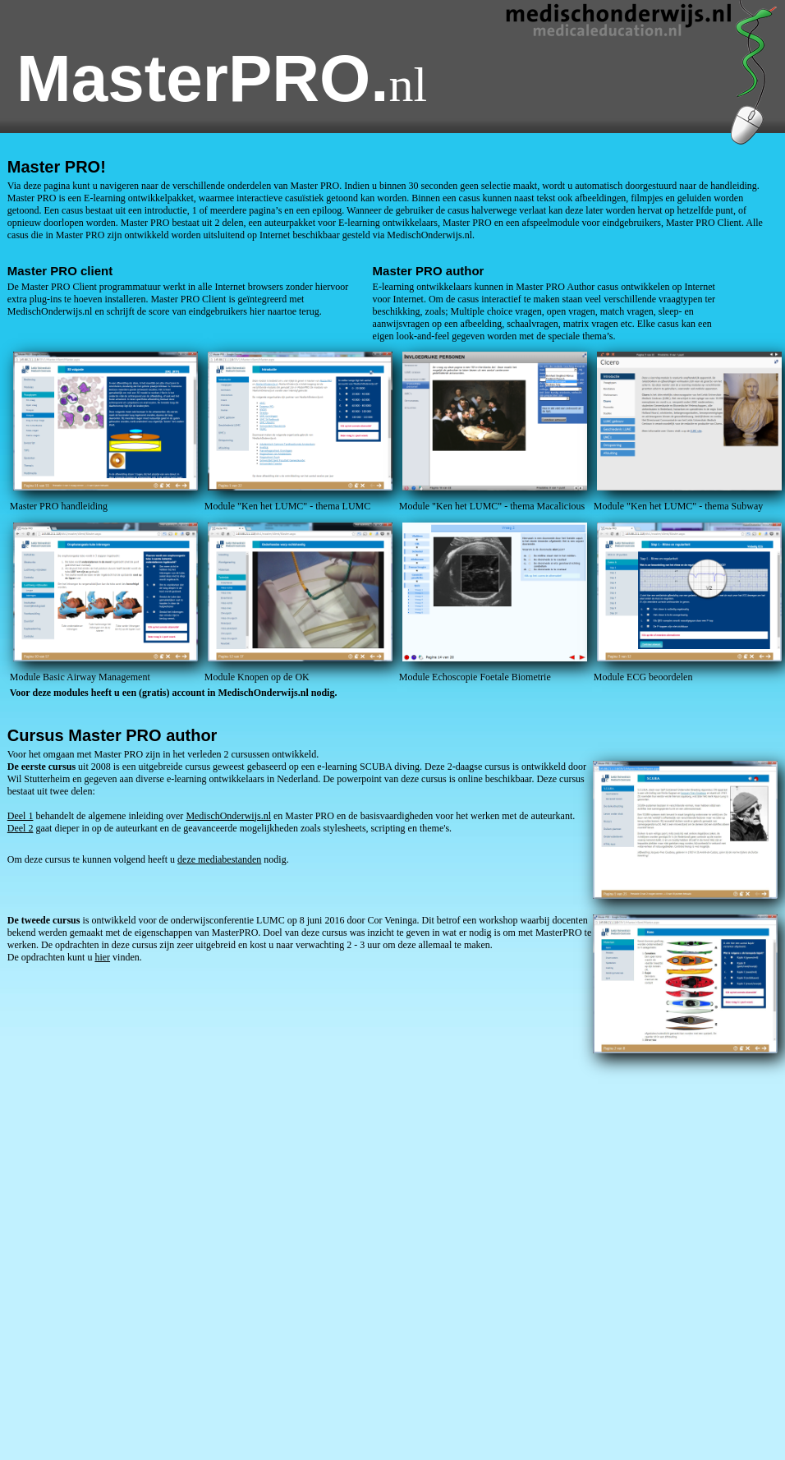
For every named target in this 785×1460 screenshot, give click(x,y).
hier (102, 957)
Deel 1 (20, 816)
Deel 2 (20, 828)
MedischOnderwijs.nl (228, 816)
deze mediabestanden (219, 859)
